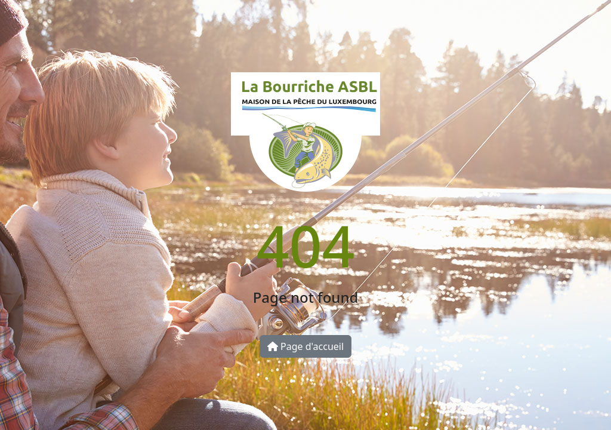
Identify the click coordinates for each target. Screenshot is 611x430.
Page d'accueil (305, 346)
